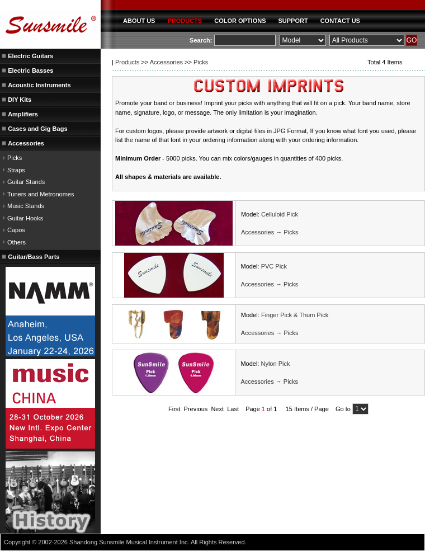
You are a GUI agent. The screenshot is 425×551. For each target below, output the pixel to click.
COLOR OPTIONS (240, 20)
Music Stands (25, 205)
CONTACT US (340, 20)
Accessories (166, 62)
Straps (16, 170)
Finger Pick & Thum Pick (294, 315)
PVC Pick (274, 266)
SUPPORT (293, 20)
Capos (16, 230)
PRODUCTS (184, 20)
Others (16, 242)
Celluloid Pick (279, 214)
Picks (14, 157)
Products (127, 62)
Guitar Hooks (25, 218)
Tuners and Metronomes (40, 194)
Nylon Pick (275, 363)
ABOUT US (139, 20)
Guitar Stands (26, 181)
